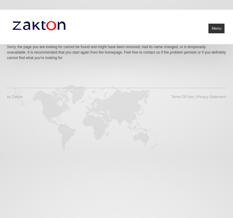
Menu (216, 28)
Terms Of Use (182, 97)
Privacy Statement (211, 97)
